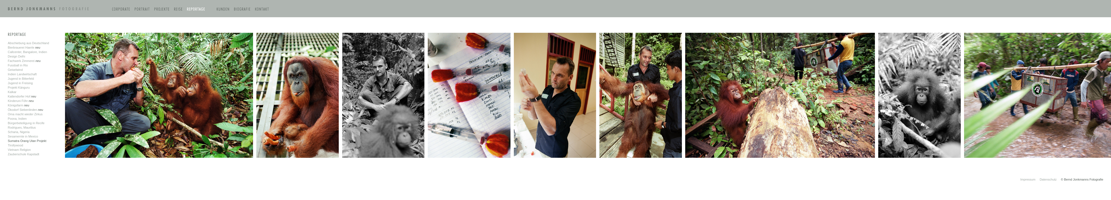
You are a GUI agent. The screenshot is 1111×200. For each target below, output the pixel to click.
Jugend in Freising (20, 83)
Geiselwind (15, 69)
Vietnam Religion (19, 149)
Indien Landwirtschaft (22, 74)
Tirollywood (15, 145)
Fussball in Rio (18, 65)
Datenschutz (1048, 179)
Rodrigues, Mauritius (22, 127)
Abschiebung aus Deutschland (28, 43)
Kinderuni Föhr (18, 100)
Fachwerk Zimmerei (21, 60)
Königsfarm (16, 105)
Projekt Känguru (19, 87)
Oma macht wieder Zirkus (25, 114)
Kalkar (12, 92)
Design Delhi (16, 56)
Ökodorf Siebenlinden (23, 109)
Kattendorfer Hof (19, 96)
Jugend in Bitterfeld (21, 78)
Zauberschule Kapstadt (23, 154)
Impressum (1027, 179)
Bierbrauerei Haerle (21, 47)
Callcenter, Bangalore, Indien (27, 52)
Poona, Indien (17, 118)
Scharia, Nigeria (18, 132)
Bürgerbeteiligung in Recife (26, 123)
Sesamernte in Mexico (23, 136)
